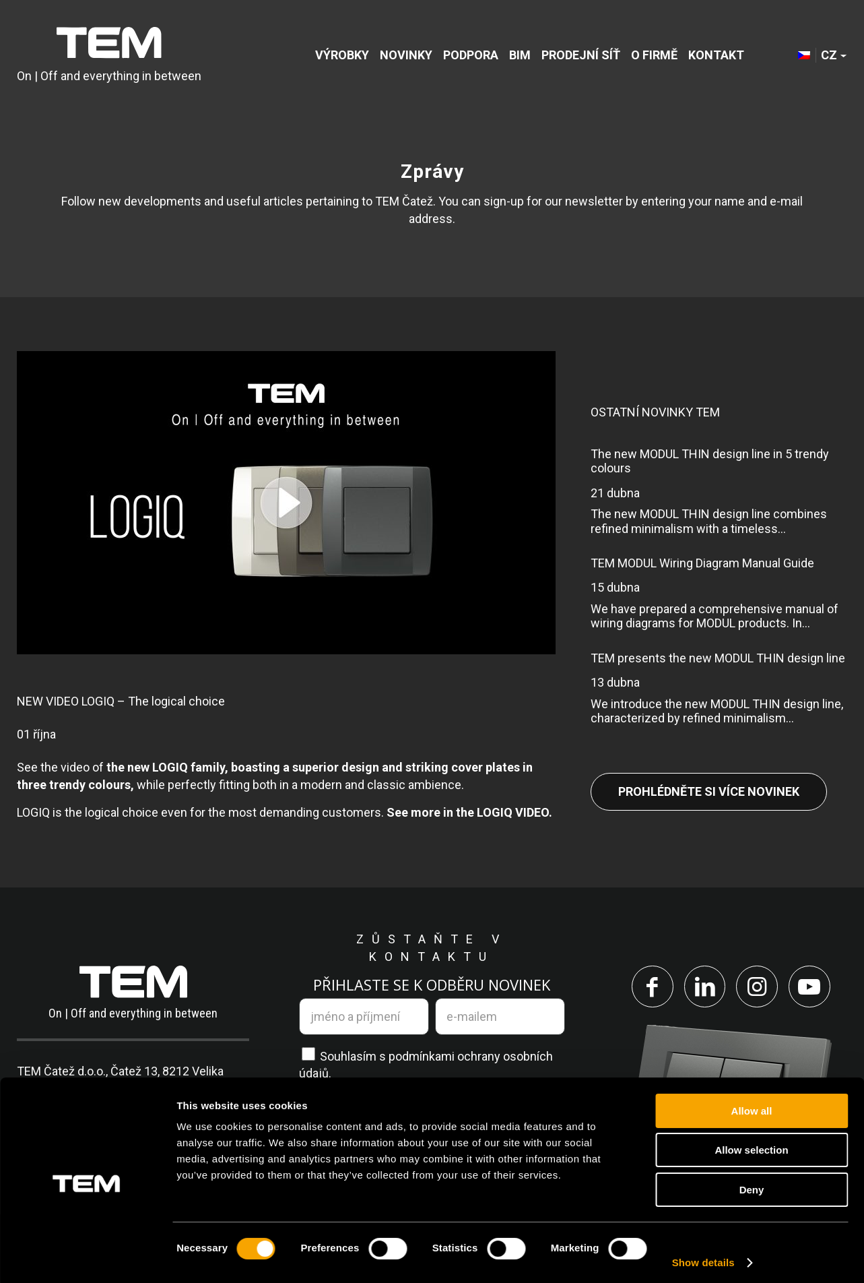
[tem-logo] (109, 55)
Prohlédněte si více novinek (708, 791)
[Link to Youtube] (811, 987)
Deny (751, 1183)
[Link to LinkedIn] (703, 987)
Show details (703, 1256)
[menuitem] (342, 55)
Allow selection (751, 1144)
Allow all (751, 1104)
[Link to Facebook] (649, 987)
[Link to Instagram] (757, 987)
